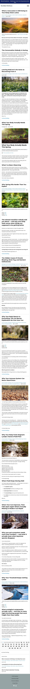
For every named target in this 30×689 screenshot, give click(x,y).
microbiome (10, 265)
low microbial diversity (20, 293)
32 (27, 646)
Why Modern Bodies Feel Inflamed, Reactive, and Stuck (14, 290)
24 (5, 646)
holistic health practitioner (17, 15)
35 (15, 648)
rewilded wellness (9, 189)
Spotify (7, 152)
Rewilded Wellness (6, 6)
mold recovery (25, 73)
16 (11, 644)
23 (3, 646)
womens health (22, 189)
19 (19, 644)
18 (16, 644)
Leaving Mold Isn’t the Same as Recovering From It (12, 664)
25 (8, 646)
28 (16, 646)
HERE (5, 212)
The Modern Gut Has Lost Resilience (12, 424)
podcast (3, 16)
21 (24, 644)
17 (13, 644)
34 (12, 648)
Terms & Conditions (15, 680)
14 (5, 644)
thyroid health (16, 189)
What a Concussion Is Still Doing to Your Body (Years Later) (13, 658)
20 (21, 644)
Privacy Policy (15, 683)
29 (19, 646)
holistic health (14, 73)
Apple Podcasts (20, 34)
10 (21, 642)
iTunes (4, 152)
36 (17, 648)
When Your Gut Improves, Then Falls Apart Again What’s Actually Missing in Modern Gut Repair (14, 506)
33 (9, 648)
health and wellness (24, 581)
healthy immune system (16, 322)
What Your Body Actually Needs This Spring (10, 670)
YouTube (3, 35)
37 (20, 648)
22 (27, 644)
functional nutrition (19, 264)
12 (26, 642)
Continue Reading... (6, 65)
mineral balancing (19, 438)
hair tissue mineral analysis (17, 382)
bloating (3, 264)
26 (11, 646)
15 (8, 644)
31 (24, 646)
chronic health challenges (7, 15)
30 (21, 646)
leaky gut (24, 15)
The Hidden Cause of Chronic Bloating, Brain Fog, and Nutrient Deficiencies (14, 260)
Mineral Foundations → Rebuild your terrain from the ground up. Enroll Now (15, 2)
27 (13, 646)
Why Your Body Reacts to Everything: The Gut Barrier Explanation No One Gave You (12, 318)
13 (3, 644)
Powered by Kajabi (15, 678)
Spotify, (24, 34)
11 (24, 642)
